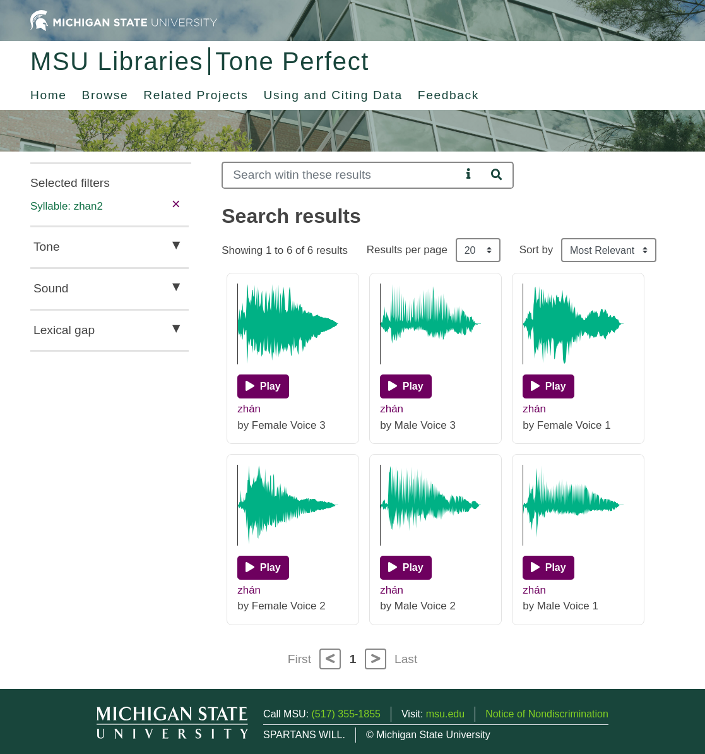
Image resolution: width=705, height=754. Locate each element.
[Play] (262, 386)
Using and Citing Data (333, 95)
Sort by (536, 250)
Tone (46, 246)
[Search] (341, 175)
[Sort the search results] (608, 250)
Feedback (448, 95)
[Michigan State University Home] (123, 20)
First (299, 659)
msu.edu (445, 714)
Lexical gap (64, 330)
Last (405, 659)
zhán (249, 409)
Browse (105, 95)
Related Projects (195, 95)
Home (48, 95)
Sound (50, 288)
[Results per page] (478, 250)
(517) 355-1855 (346, 714)
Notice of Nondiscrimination (546, 714)
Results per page (407, 250)
